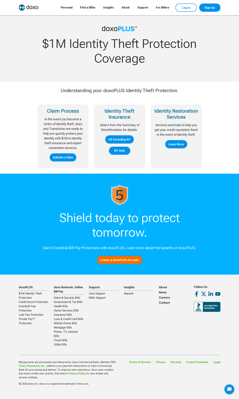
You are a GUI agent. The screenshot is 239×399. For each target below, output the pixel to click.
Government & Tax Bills (68, 302)
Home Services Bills (66, 310)
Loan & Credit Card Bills (68, 319)
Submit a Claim (63, 157)
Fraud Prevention (197, 362)
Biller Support (97, 297)
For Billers (162, 7)
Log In (186, 7)
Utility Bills (60, 344)
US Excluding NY (119, 139)
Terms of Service (140, 362)
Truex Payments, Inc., (32, 365)
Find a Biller (88, 7)
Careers (164, 297)
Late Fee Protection (31, 314)
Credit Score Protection (33, 302)
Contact (164, 302)
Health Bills (61, 306)
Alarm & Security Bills (67, 297)
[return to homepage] (28, 7)
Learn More (176, 144)
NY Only (119, 150)
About (126, 7)
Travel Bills (60, 340)
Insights (108, 7)
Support (142, 7)
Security (176, 362)
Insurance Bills (63, 314)
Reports (129, 293)
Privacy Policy (77, 373)
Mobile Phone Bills (65, 323)
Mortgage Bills (63, 327)
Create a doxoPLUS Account (119, 260)
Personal (67, 7)
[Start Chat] (229, 389)
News (163, 292)
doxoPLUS (26, 287)
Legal (217, 362)
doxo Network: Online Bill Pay (68, 289)
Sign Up (210, 7)
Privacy (160, 362)
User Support (97, 293)
